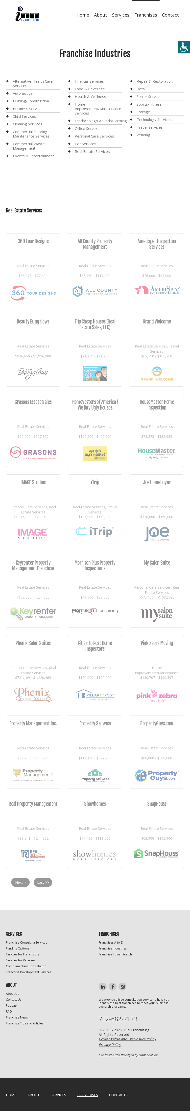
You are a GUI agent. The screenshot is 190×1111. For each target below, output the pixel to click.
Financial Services (89, 81)
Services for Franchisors (22, 954)
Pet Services (85, 143)
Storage (143, 111)
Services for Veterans (20, 960)
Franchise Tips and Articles (24, 1023)
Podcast (11, 1005)
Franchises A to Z (111, 942)
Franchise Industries (113, 948)
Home (82, 15)
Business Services (28, 108)
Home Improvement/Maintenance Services (98, 109)
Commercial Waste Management (29, 146)
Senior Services (150, 96)
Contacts (118, 1094)
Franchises (145, 15)
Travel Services (150, 127)
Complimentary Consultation (26, 966)
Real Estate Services (92, 151)
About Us (12, 994)
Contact (170, 15)
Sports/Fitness (149, 104)
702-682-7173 (118, 1019)
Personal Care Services (94, 136)
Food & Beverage (90, 88)
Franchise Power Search (115, 954)
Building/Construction (31, 100)
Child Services (24, 116)
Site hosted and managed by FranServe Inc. (128, 1055)
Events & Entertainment (33, 155)
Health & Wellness (90, 96)
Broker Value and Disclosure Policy (127, 1039)
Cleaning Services (27, 123)
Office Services (87, 128)
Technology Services (154, 119)
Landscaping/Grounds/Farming (101, 120)
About (100, 15)
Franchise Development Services (28, 972)
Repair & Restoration (155, 81)
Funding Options (17, 948)
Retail (141, 88)
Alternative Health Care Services (33, 83)
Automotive (23, 93)
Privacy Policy (110, 1044)
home (11, 1094)
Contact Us (13, 999)
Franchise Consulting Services (26, 942)
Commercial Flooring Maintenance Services (31, 134)
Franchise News (17, 1017)
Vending (143, 134)
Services (120, 15)
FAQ (9, 1011)
